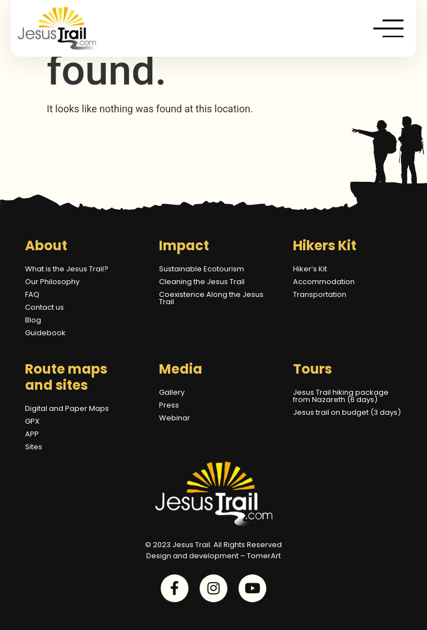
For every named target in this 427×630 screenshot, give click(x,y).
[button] (389, 28)
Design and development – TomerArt (213, 555)
